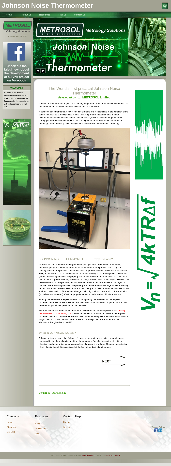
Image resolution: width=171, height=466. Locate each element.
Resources (44, 15)
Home (9, 15)
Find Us (62, 15)
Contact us (44, 392)
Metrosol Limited (88, 455)
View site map (59, 392)
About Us (26, 15)
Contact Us (79, 15)
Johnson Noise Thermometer (47, 5)
